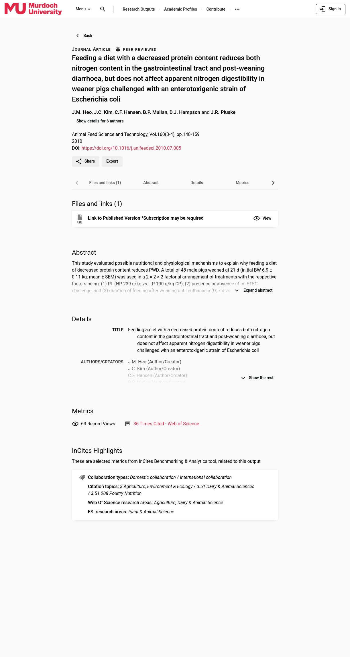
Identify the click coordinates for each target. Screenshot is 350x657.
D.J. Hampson (185, 112)
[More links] (237, 9)
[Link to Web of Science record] (166, 423)
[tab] (105, 183)
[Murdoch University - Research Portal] (33, 9)
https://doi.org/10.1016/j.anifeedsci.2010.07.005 (131, 148)
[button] (262, 218)
